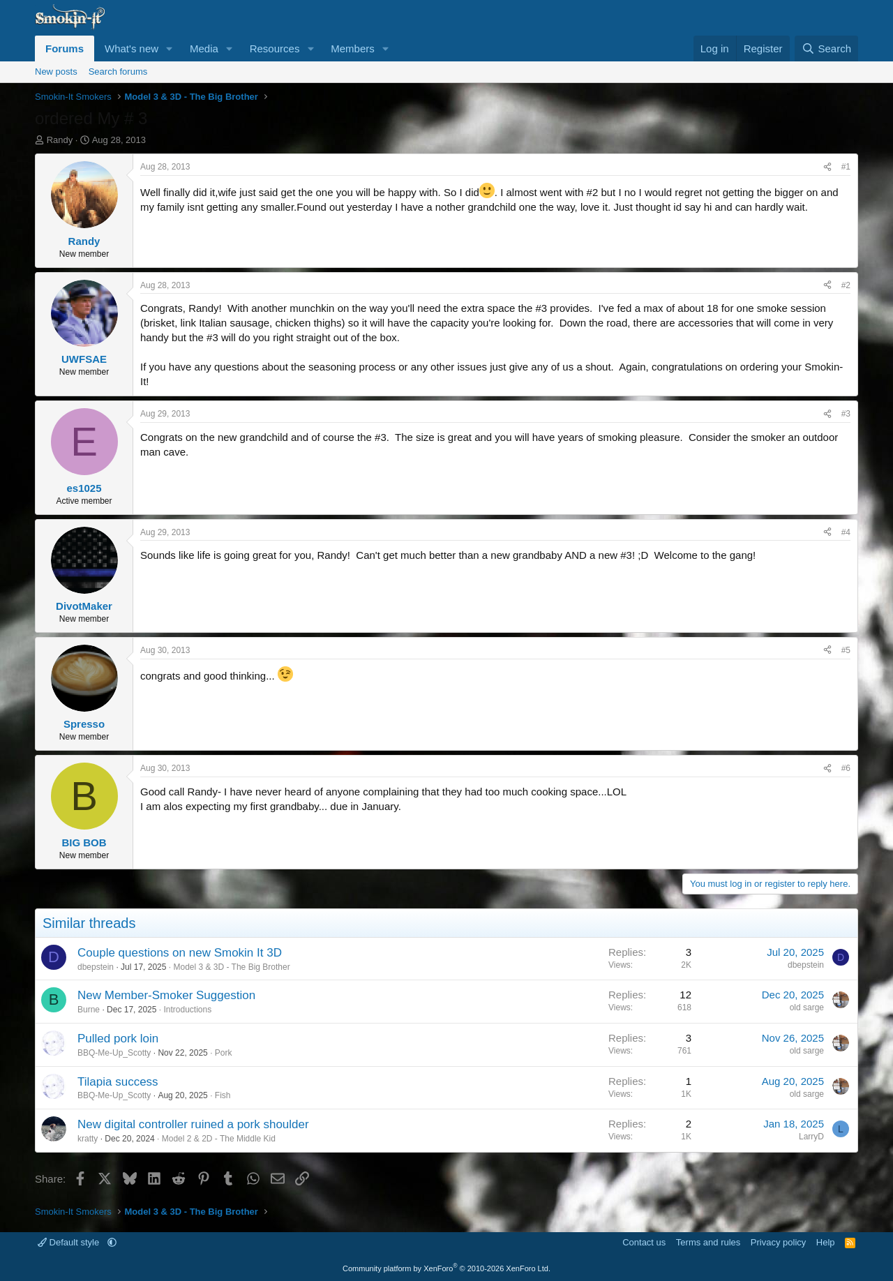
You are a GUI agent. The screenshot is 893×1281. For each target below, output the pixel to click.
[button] (169, 48)
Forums (64, 48)
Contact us (644, 1242)
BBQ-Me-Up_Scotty (114, 1053)
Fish (223, 1095)
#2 (845, 285)
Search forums (118, 71)
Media (204, 48)
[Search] (826, 48)
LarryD (811, 1136)
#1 (845, 167)
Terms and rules (708, 1242)
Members (353, 48)
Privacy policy (778, 1242)
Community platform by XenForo (446, 1268)
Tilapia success (117, 1081)
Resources (275, 48)
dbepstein (95, 967)
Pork (223, 1053)
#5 (845, 650)
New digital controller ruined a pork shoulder (193, 1124)
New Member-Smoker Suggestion (166, 995)
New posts (56, 71)
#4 (845, 532)
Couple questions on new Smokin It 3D (179, 952)
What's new (131, 48)
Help (825, 1242)
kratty (87, 1139)
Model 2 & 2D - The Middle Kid (219, 1139)
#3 (845, 414)
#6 (845, 768)
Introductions (187, 1009)
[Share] (827, 167)
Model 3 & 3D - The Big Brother (231, 967)
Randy (60, 140)
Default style (70, 1242)
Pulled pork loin (117, 1038)
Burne (88, 1009)
